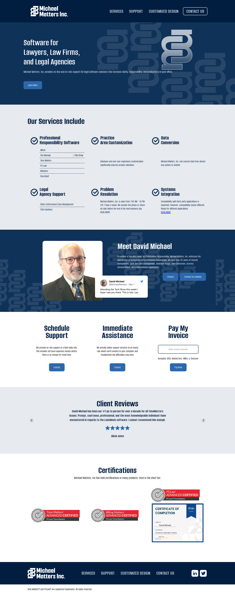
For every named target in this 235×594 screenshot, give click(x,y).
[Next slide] (203, 420)
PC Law (43, 166)
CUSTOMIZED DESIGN (163, 11)
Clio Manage (45, 155)
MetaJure (44, 171)
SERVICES (116, 11)
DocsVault (44, 176)
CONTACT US (195, 11)
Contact (170, 277)
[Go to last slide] (32, 420)
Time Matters (45, 160)
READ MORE (166, 212)
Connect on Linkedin (192, 277)
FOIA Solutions (46, 209)
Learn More (33, 85)
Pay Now (178, 367)
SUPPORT (136, 11)
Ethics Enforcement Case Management (56, 204)
